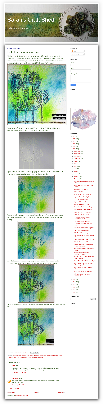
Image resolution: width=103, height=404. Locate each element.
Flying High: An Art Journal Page (83, 271)
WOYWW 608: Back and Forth (82, 194)
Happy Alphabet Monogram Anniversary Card (82, 253)
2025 (74, 139)
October (76, 156)
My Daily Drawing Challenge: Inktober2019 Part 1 (82, 217)
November (77, 153)
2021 (74, 149)
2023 (74, 144)
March (76, 174)
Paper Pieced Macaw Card (81, 230)
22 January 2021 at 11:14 (19, 385)
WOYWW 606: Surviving (81, 233)
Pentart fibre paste (32, 357)
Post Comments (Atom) (22, 395)
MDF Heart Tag (78, 192)
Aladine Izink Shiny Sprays (19, 355)
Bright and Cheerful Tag (80, 202)
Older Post (61, 392)
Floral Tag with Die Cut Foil (81, 214)
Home (36, 392)
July (75, 163)
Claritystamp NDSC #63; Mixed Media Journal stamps (41, 355)
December (77, 151)
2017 (74, 287)
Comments (75, 54)
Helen (13, 365)
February (77, 176)
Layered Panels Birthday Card (82, 197)
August (76, 161)
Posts (74, 51)
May (75, 169)
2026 (74, 136)
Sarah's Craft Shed (30, 20)
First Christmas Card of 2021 (82, 221)
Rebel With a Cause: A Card (82, 242)
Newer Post (11, 392)
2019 (74, 282)
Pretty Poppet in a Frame (81, 199)
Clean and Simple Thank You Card (84, 239)
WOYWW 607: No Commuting (82, 212)
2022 (74, 146)
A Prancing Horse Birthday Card (83, 209)
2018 (74, 284)
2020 (74, 279)
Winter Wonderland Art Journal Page (84, 261)
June (75, 166)
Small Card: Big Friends (81, 189)
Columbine (15, 378)
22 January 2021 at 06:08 (19, 372)
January (76, 179)
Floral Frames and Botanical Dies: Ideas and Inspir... (83, 245)
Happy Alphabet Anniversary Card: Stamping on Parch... (84, 264)
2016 (74, 289)
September (77, 158)
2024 (74, 141)
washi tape (40, 357)
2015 (74, 292)
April (75, 171)
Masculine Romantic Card (81, 204)
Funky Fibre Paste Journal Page (83, 207)
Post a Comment (14, 388)
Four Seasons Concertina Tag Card (84, 228)
